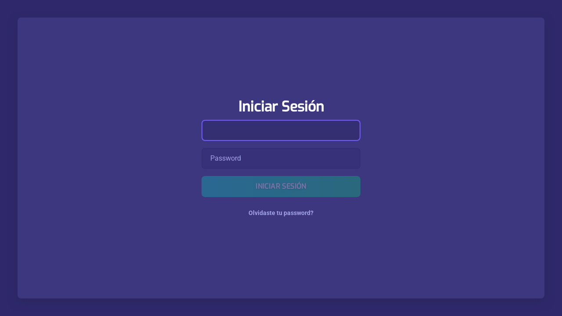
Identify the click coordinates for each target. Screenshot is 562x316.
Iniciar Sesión (281, 186)
